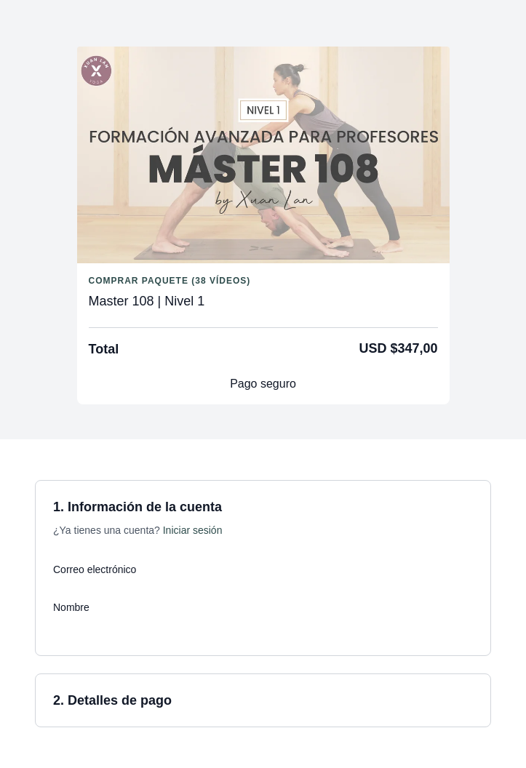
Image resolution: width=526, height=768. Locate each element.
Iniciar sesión (193, 530)
